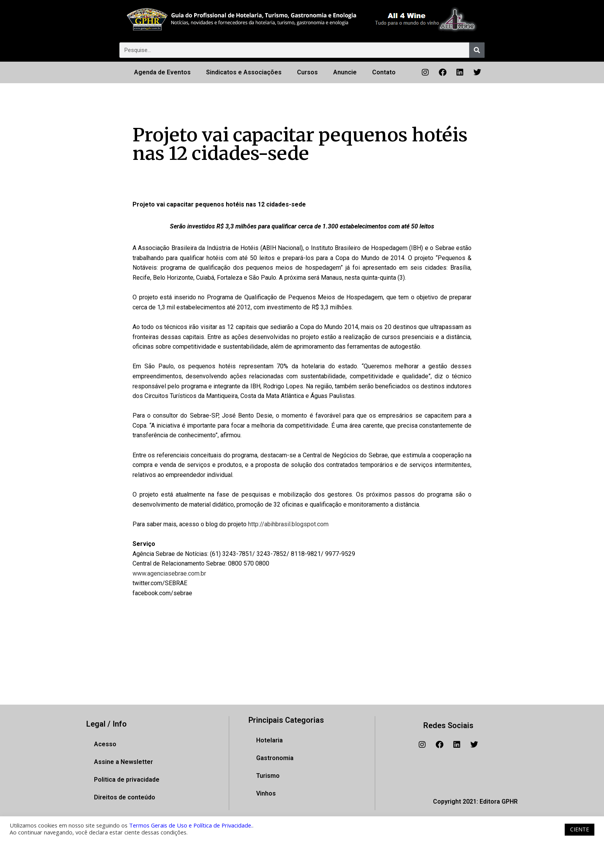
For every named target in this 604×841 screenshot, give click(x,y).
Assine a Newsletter (123, 761)
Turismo (268, 775)
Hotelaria (269, 740)
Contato (384, 72)
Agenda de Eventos (162, 72)
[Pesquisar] (477, 50)
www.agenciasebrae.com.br (169, 573)
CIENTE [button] (579, 829)
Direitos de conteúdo (124, 797)
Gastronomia (275, 758)
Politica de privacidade (126, 779)
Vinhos (266, 793)
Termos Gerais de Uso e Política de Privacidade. (190, 825)
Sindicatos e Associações (244, 72)
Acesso (105, 744)
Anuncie (345, 72)
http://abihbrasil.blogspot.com (288, 524)
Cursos (307, 72)
